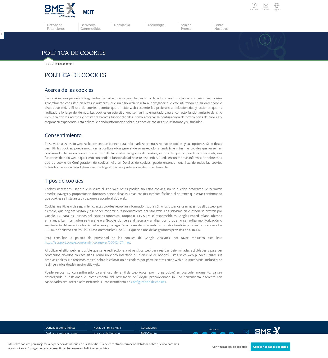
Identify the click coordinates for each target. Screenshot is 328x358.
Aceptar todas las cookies (270, 348)
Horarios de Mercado (107, 333)
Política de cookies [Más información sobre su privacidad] (96, 349)
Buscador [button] (254, 7)
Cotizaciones (149, 327)
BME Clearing (149, 333)
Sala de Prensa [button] (186, 27)
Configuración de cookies (148, 282)
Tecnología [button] (155, 25)
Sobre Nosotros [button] (221, 27)
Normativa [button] (122, 25)
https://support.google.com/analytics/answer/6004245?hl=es (87, 242)
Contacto (266, 7)
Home (48, 63)
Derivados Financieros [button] (56, 27)
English (276, 7)
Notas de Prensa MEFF (108, 327)
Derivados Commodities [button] (91, 27)
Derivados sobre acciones (61, 333)
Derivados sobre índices (60, 327)
